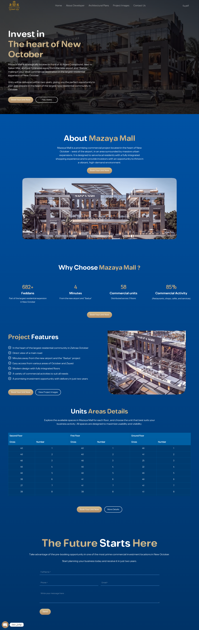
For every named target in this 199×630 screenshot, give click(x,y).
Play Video (47, 99)
